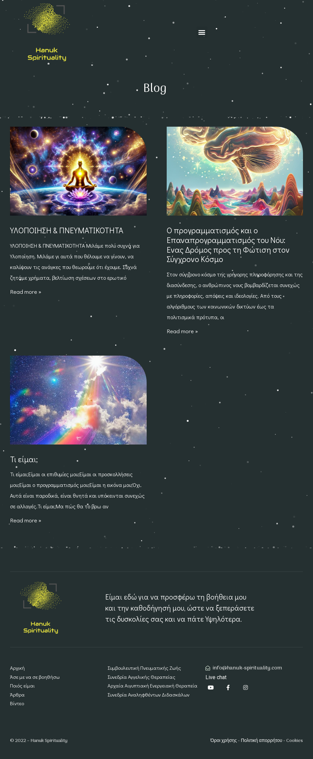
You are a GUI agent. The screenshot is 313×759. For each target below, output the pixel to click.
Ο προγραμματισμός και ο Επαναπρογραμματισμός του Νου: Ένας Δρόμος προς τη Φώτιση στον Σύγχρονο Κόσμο (228, 244)
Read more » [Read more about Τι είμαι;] (25, 520)
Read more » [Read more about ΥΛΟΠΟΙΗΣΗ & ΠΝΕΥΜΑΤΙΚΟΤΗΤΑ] (25, 291)
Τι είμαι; (24, 459)
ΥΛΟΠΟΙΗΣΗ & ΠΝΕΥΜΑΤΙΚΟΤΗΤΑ (66, 230)
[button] (201, 32)
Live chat (215, 677)
